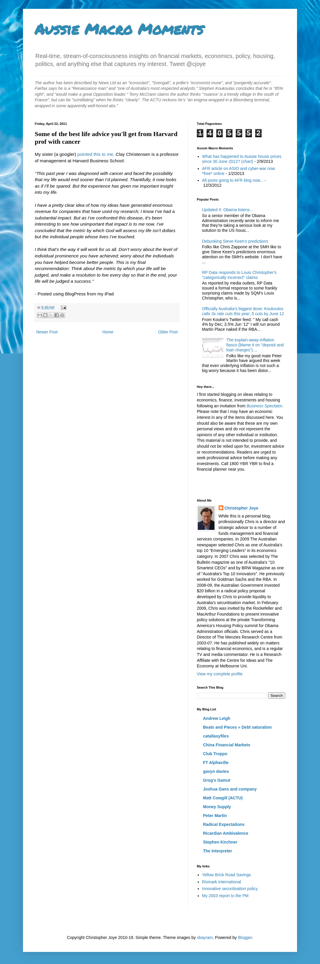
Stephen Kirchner (220, 842)
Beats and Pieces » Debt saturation (237, 727)
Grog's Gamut (216, 780)
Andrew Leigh (216, 718)
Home (107, 332)
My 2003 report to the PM (225, 895)
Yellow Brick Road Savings (226, 874)
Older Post (168, 332)
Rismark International (221, 881)
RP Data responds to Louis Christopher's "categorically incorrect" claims (239, 275)
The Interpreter (217, 851)
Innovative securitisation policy (230, 888)
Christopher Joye (241, 508)
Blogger (245, 937)
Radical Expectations (224, 824)
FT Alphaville (216, 762)
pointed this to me (95, 154)
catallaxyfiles (216, 736)
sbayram (205, 937)
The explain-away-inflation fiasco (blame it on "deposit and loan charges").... (255, 345)
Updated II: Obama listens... (227, 209)
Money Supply (217, 806)
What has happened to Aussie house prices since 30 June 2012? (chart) (241, 159)
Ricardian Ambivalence (225, 833)
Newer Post (46, 332)
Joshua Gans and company (230, 789)
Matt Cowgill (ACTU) (223, 798)
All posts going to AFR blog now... (233, 180)
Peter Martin (215, 815)
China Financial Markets (226, 745)
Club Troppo (215, 753)
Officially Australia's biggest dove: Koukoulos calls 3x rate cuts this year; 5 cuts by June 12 (243, 311)
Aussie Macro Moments (119, 29)
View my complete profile (220, 674)
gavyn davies (216, 771)
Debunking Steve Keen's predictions (235, 241)
